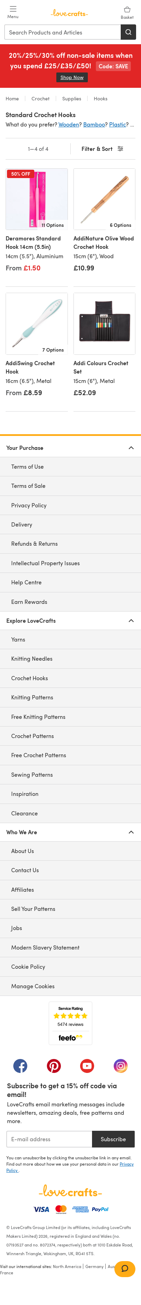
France (6, 1272)
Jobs (16, 927)
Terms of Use (27, 466)
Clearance (24, 813)
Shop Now (74, 77)
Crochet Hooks (29, 678)
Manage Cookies (33, 986)
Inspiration (24, 793)
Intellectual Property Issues (45, 563)
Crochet (40, 98)
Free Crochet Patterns (38, 755)
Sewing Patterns (32, 774)
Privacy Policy (29, 505)
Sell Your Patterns (33, 908)
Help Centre (26, 582)
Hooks (99, 98)
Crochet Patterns (32, 735)
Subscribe (113, 1139)
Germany (94, 1266)
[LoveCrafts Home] (70, 1190)
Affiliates (22, 889)
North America (67, 1266)
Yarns (18, 639)
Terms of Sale (28, 485)
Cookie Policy (28, 966)
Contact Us (25, 870)
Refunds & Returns (34, 543)
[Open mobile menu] (13, 12)
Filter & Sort (103, 149)
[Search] (128, 32)
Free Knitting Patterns (38, 716)
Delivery (21, 524)
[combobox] (62, 32)
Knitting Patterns (32, 697)
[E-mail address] (49, 1139)
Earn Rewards (29, 601)
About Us (22, 850)
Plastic (117, 124)
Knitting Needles (31, 658)
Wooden (68, 124)
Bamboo (94, 124)
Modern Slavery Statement (45, 947)
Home (13, 98)
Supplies (72, 98)
